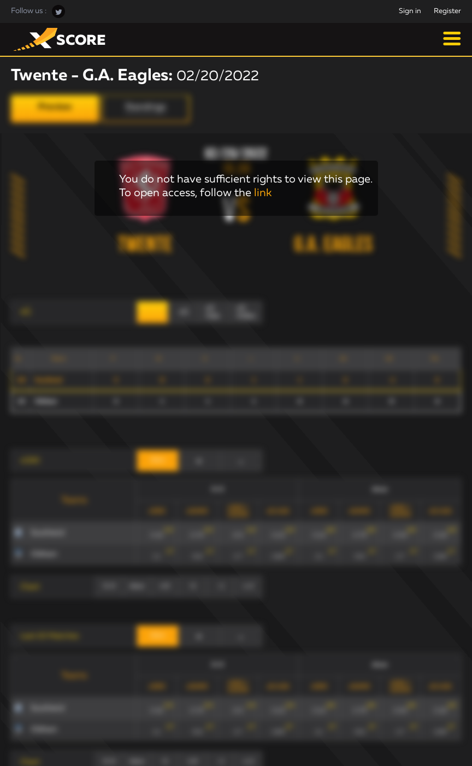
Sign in (410, 11)
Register (447, 11)
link (263, 192)
